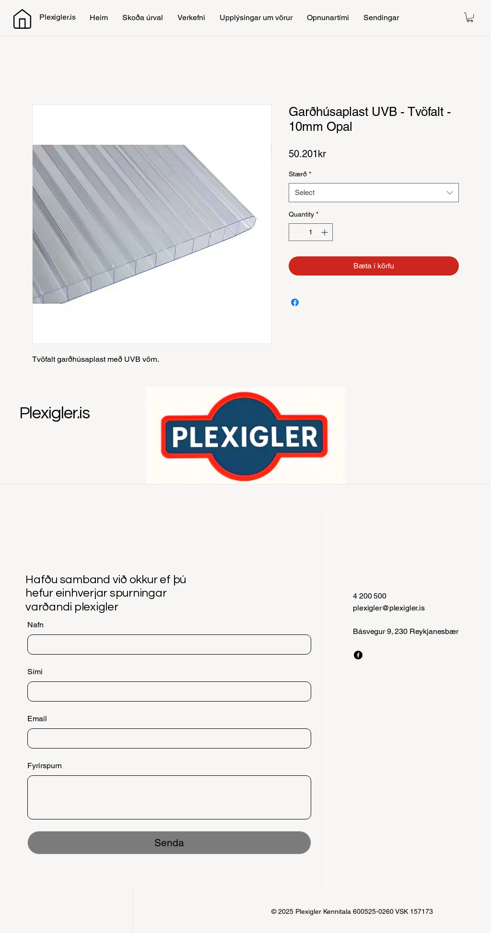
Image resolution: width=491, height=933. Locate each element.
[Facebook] (358, 655)
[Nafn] (166, 644)
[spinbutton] (310, 232)
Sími (35, 671)
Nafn (35, 624)
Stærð (300, 174)
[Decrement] (296, 232)
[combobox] (374, 193)
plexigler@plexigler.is (388, 607)
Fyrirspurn (44, 765)
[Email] (166, 738)
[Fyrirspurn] (169, 797)
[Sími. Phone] (166, 691)
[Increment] (325, 232)
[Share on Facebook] (295, 302)
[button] (470, 17)
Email (37, 718)
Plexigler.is (54, 413)
